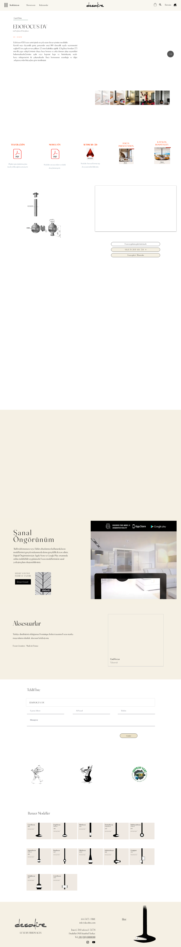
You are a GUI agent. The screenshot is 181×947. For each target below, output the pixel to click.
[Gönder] (128, 735)
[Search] (160, 4)
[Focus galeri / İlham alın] (135, 255)
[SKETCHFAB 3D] (135, 250)
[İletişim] (168, 5)
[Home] (175, 4)
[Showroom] (31, 5)
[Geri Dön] (20, 18)
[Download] (23, 582)
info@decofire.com (87, 922)
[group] (136, 640)
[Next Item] (170, 54)
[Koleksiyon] (10, 5)
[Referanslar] (43, 5)
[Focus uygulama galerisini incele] (135, 244)
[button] (155, 4)
